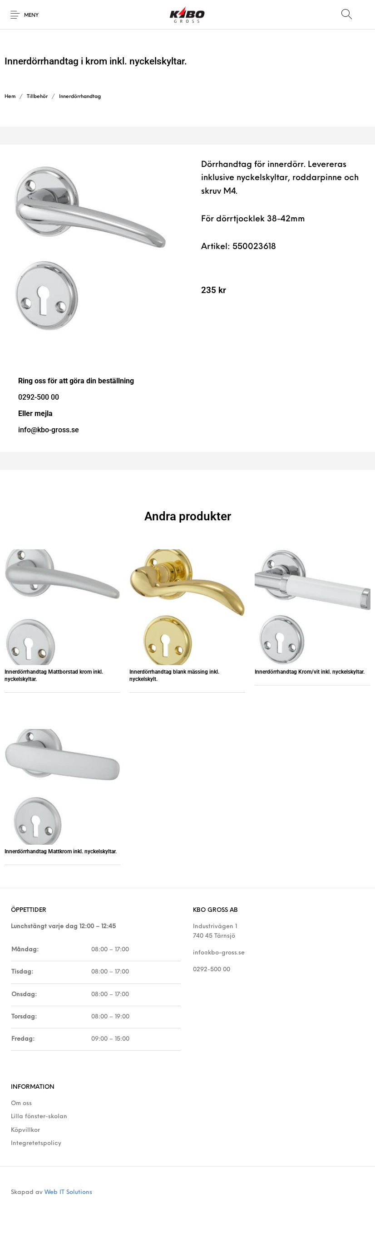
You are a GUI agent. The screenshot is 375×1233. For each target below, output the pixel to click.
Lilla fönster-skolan (39, 1117)
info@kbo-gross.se (219, 953)
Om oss (21, 1103)
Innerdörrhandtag (80, 96)
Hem (10, 96)
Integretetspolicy (36, 1143)
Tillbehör (37, 96)
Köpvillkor (25, 1130)
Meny (31, 15)
